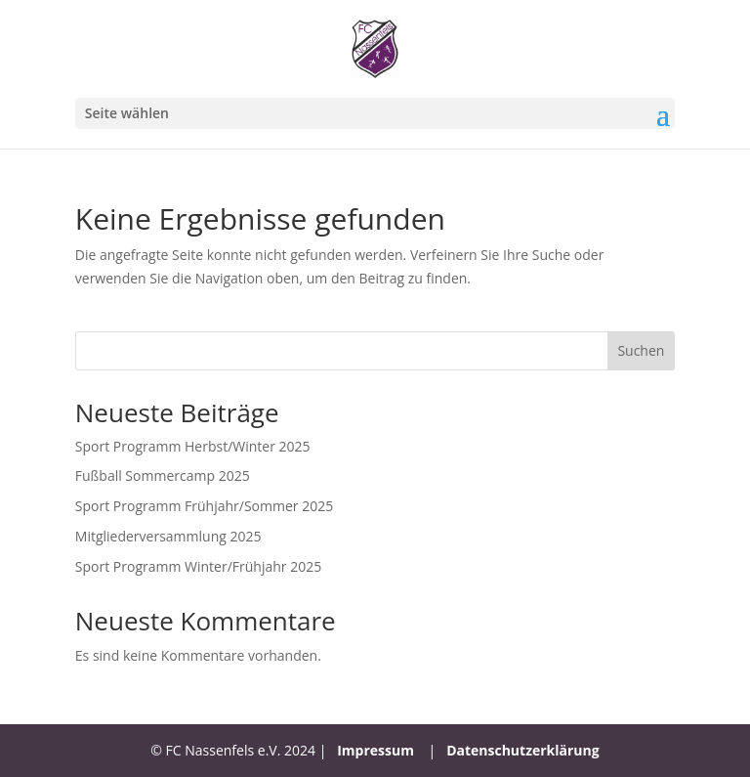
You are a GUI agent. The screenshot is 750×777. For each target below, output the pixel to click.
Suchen (640, 350)
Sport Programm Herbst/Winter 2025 (193, 446)
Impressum (375, 750)
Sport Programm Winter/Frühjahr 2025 (198, 566)
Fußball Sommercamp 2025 (162, 475)
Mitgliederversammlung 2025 (168, 536)
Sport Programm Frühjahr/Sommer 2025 (204, 505)
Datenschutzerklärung (523, 750)
